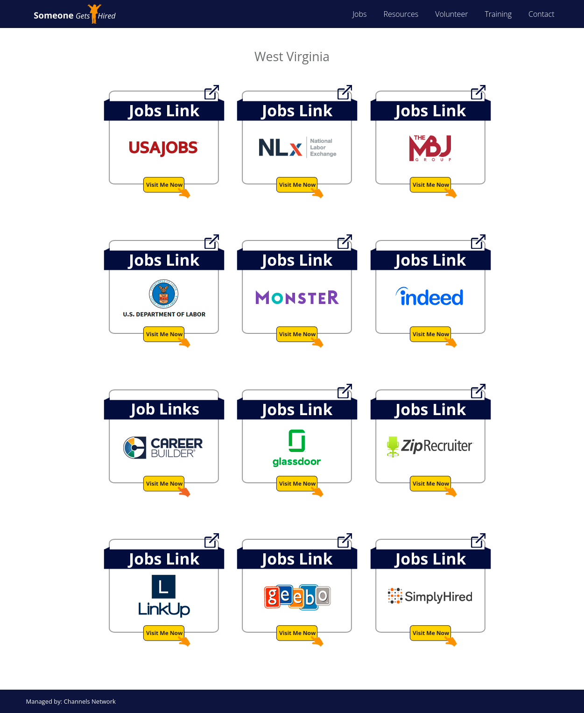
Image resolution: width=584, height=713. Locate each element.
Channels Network (90, 701)
